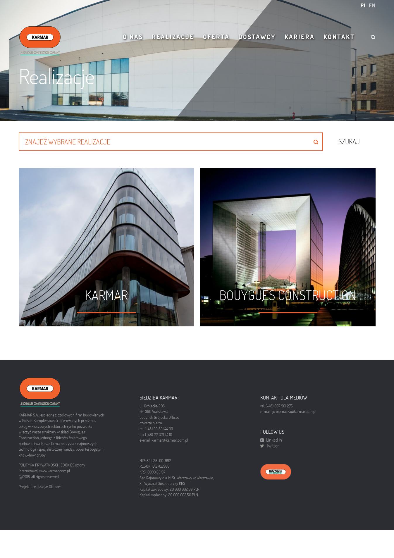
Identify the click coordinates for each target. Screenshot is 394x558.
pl (364, 5)
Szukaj (349, 141)
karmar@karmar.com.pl (170, 446)
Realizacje (173, 37)
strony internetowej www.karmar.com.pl (52, 474)
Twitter (272, 452)
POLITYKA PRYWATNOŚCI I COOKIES (47, 471)
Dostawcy (257, 37)
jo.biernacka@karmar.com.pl (294, 417)
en (372, 5)
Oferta (216, 37)
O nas (133, 37)
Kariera (300, 37)
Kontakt (339, 37)
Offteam (55, 492)
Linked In (274, 446)
